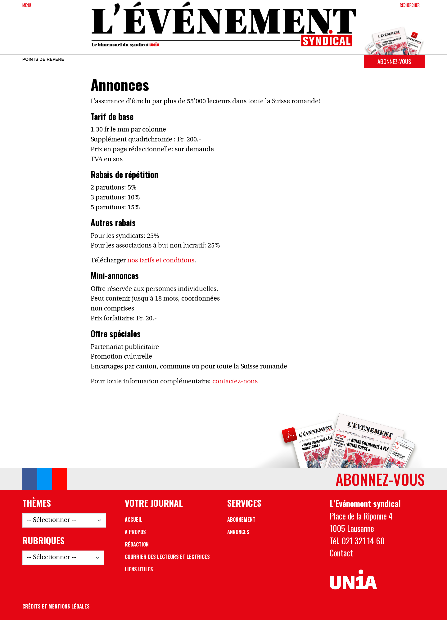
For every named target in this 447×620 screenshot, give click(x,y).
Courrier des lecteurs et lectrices (167, 556)
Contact (341, 552)
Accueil (133, 519)
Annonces (238, 532)
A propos (135, 532)
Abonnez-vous (394, 61)
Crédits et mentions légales (56, 606)
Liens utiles (139, 569)
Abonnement (241, 519)
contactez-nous (235, 381)
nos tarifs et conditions (160, 260)
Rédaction (137, 544)
